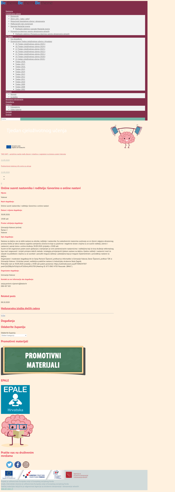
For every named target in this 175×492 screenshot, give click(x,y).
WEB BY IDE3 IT (7, 489)
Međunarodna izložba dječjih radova (20, 308)
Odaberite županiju (8, 333)
